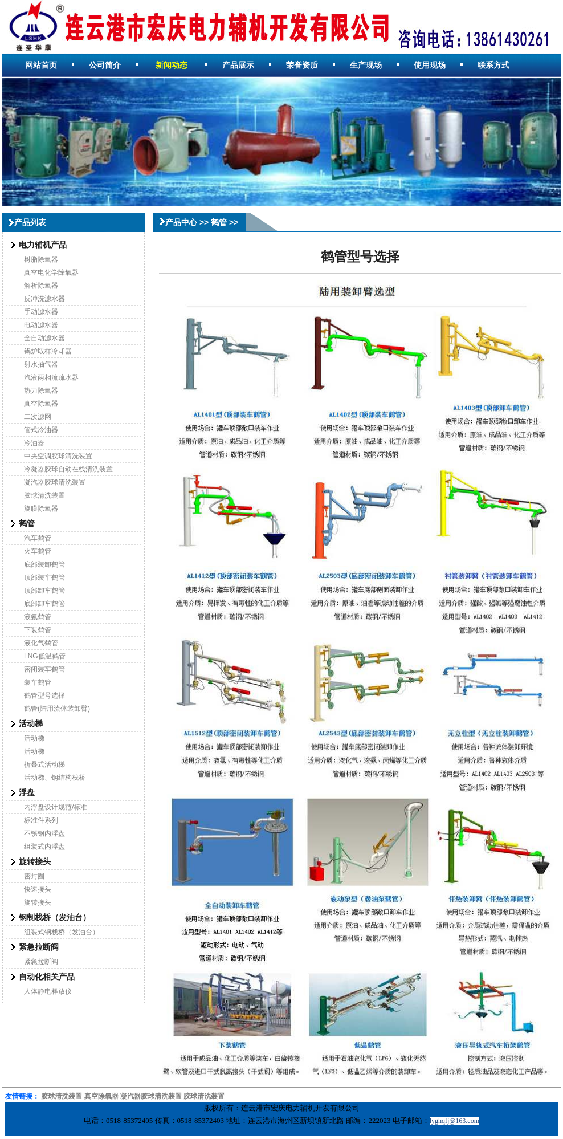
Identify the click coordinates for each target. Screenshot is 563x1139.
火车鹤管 (37, 551)
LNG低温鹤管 (45, 656)
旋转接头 (37, 902)
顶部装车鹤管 (44, 577)
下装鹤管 (37, 630)
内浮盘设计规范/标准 (55, 807)
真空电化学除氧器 (51, 272)
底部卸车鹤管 (44, 604)
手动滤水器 (41, 312)
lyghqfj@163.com (454, 1121)
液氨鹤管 (37, 617)
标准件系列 (41, 820)
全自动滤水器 (44, 338)
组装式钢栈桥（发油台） (61, 932)
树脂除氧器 (41, 259)
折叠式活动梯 (44, 764)
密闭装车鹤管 (44, 669)
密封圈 (34, 876)
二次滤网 (37, 417)
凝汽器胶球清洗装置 (54, 482)
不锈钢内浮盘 (44, 833)
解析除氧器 (41, 286)
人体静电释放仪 (48, 991)
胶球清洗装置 (44, 495)
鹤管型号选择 (44, 695)
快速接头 (37, 889)
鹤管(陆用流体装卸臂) (57, 709)
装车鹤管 (37, 682)
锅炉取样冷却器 (48, 351)
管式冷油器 (41, 430)
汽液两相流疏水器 (51, 377)
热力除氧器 (41, 390)
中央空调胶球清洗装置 (58, 456)
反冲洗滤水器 (44, 299)
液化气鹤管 (41, 643)
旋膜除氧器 (41, 508)
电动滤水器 (41, 325)
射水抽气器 (41, 364)
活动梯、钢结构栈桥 (54, 778)
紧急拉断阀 (41, 962)
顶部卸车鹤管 (44, 591)
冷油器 (34, 443)
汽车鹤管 (37, 538)
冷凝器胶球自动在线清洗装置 (68, 469)
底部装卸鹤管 (44, 564)
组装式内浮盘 (44, 847)
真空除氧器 (41, 404)
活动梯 (34, 738)
